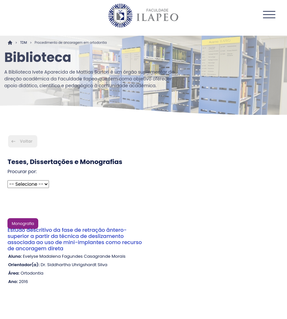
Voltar (26, 141)
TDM (23, 42)
